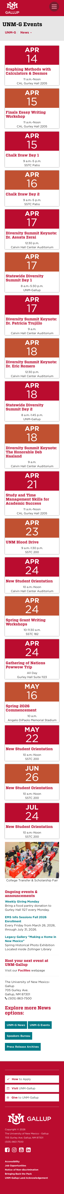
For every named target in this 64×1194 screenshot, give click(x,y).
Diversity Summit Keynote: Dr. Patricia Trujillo (31, 321)
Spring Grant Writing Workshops (26, 622)
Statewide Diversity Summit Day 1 (24, 278)
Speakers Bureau (18, 1036)
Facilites (24, 970)
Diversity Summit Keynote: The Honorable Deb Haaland (31, 452)
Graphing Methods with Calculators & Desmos (28, 71)
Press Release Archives (23, 1046)
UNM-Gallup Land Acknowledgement (26, 1178)
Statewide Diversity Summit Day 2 (24, 407)
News (26, 32)
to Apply (19, 1079)
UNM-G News (16, 1025)
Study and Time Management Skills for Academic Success (27, 499)
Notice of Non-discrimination (21, 1169)
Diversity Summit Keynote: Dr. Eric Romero (31, 364)
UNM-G (10, 32)
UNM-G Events (40, 1025)
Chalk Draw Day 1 (22, 155)
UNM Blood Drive (22, 542)
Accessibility (12, 1161)
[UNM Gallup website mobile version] (32, 8)
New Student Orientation (29, 581)
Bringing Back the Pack (18, 1173)
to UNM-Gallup (23, 1097)
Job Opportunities (15, 1165)
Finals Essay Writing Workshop (26, 114)
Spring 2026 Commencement (21, 708)
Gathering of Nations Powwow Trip (25, 665)
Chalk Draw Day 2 (23, 194)
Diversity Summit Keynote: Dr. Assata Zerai (31, 235)
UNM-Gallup (21, 1088)
